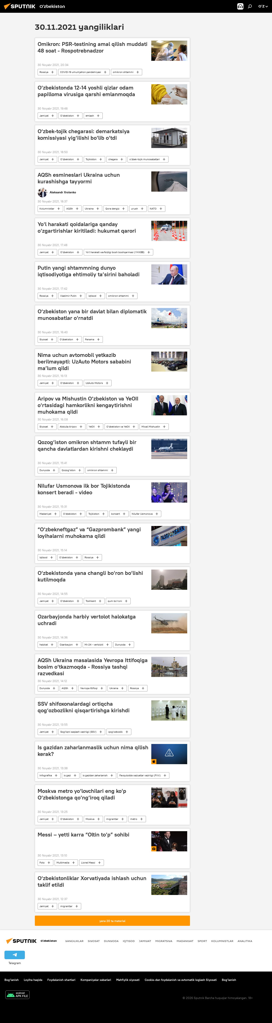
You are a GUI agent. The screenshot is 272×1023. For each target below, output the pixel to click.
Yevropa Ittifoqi (89, 688)
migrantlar (112, 819)
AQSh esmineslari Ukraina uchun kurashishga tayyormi (79, 178)
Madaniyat (45, 513)
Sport (202, 941)
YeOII (92, 426)
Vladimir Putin (68, 295)
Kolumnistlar (47, 208)
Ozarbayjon (66, 644)
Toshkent (91, 601)
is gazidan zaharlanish (95, 775)
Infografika (46, 775)
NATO (153, 208)
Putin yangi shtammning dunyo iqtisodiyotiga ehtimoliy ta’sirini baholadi (89, 271)
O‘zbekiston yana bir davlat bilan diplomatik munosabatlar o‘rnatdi (92, 314)
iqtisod (92, 295)
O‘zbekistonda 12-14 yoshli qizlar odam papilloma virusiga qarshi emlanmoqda (86, 91)
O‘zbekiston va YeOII (118, 426)
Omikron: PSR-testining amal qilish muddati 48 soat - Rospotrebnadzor (92, 47)
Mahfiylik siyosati (128, 980)
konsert (115, 513)
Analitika (245, 941)
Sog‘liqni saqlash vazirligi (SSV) (78, 731)
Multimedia (63, 862)
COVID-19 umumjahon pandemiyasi (80, 72)
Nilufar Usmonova (142, 513)
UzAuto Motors (94, 383)
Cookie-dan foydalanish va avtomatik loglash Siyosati (181, 980)
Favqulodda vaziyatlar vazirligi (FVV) (140, 775)
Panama (89, 339)
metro (133, 819)
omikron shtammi (123, 72)
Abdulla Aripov (68, 426)
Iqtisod (43, 557)
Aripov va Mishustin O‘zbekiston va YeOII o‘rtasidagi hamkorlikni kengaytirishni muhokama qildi (88, 405)
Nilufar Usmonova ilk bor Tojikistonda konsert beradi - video (84, 489)
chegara (113, 159)
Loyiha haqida (33, 980)
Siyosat (44, 339)
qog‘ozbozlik (115, 731)
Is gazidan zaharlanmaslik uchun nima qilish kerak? (93, 750)
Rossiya (44, 72)
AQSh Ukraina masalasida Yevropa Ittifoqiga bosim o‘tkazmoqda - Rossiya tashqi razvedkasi (93, 667)
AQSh (69, 208)
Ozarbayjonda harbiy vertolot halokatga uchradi (87, 620)
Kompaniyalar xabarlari (96, 980)
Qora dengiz (112, 208)
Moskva (90, 819)
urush (134, 208)
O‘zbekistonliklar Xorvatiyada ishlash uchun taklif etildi (92, 881)
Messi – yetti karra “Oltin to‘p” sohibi (83, 834)
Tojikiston (91, 159)
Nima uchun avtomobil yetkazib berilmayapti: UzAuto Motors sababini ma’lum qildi (84, 362)
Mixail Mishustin (151, 426)
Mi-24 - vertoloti (94, 644)
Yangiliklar (74, 941)
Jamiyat (44, 115)
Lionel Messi (88, 862)
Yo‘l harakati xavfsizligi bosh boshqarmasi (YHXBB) (115, 252)
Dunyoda (45, 470)
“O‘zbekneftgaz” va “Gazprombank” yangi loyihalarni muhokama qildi (89, 532)
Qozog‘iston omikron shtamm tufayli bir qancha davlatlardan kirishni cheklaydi (87, 445)
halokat (44, 644)
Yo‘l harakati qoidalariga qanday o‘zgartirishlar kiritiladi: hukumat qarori (87, 227)
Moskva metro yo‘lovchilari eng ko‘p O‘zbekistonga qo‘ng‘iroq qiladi (82, 794)
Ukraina (89, 208)
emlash (90, 115)
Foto (42, 862)
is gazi (67, 775)
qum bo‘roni (115, 601)
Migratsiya (163, 941)
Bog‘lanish (11, 980)
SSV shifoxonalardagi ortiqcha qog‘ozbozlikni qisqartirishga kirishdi (84, 707)
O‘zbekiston (67, 115)
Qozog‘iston (68, 470)
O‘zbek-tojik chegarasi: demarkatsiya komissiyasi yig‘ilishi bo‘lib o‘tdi (84, 134)
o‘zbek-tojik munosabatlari (144, 159)
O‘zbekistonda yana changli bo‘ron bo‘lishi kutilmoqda (90, 576)
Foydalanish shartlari (61, 980)
